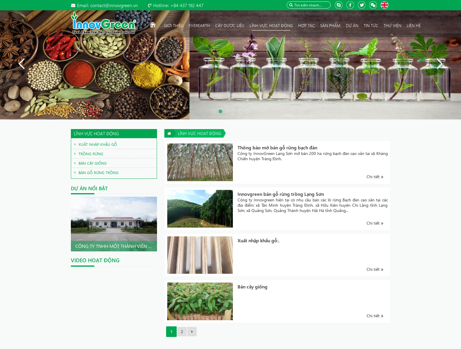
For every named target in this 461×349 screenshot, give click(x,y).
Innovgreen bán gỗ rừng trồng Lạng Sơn (281, 194)
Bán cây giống (253, 286)
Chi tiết (373, 176)
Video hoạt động (95, 260)
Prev (77, 224)
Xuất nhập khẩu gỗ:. (259, 240)
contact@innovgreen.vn (107, 5)
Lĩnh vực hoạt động (199, 133)
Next (151, 224)
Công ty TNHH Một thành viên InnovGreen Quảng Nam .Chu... (149, 246)
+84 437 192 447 (178, 5)
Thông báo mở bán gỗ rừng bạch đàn (277, 147)
